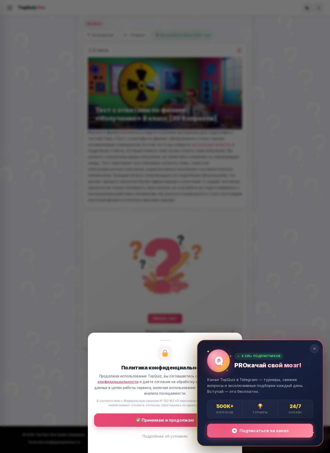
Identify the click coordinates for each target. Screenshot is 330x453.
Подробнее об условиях (165, 436)
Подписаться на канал (260, 430)
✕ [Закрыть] (314, 348)
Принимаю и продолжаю (165, 420)
